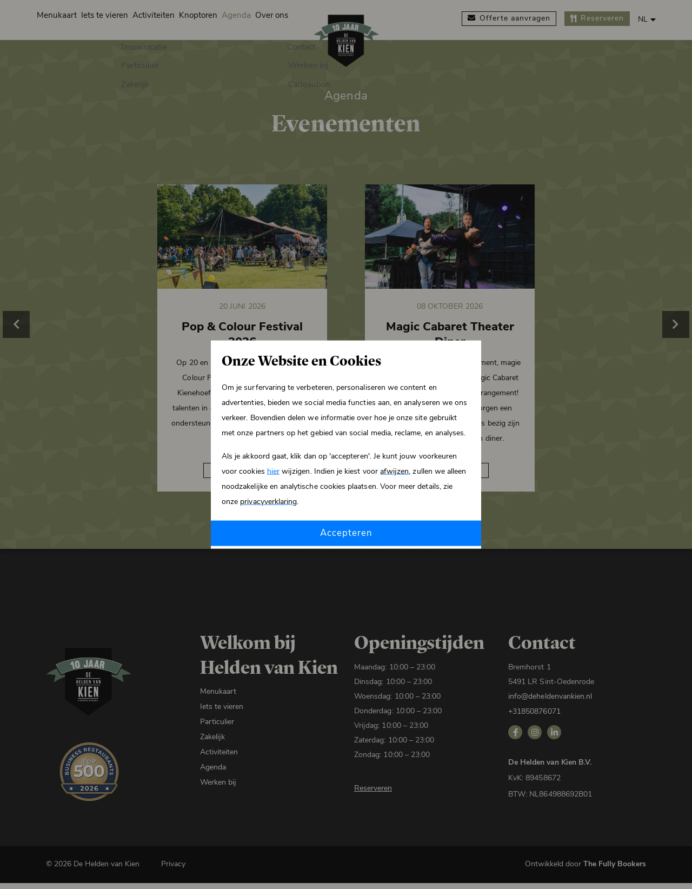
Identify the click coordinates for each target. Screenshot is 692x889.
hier (273, 471)
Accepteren (346, 533)
